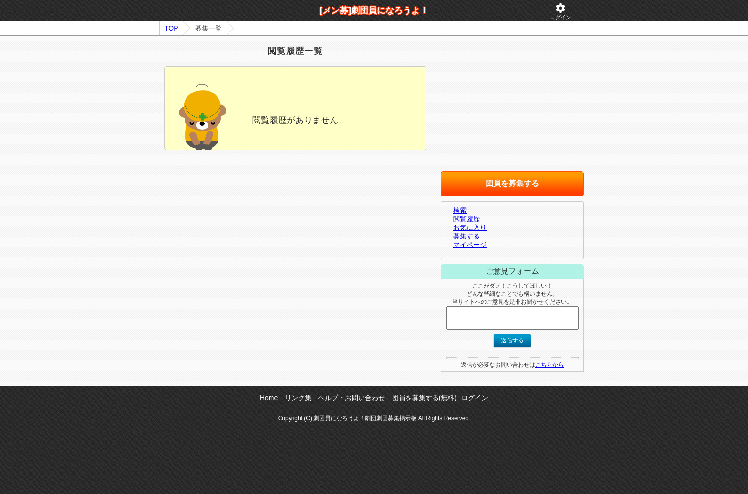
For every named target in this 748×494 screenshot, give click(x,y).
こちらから (549, 364)
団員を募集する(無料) (424, 397)
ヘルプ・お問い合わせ (351, 397)
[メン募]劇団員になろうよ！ (374, 10)
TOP (171, 28)
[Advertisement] (295, 241)
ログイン (560, 11)
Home (269, 397)
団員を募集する (512, 183)
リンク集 (298, 397)
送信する (512, 340)
